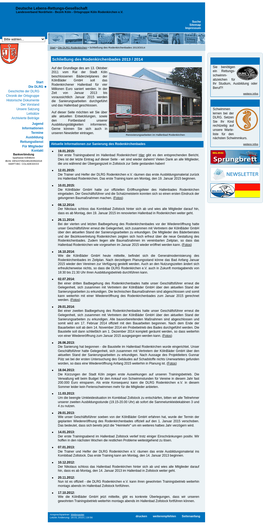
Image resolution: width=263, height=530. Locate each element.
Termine (37, 133)
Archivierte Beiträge (25, 118)
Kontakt (37, 150)
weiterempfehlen (164, 516)
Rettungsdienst (31, 142)
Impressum (193, 28)
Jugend (37, 124)
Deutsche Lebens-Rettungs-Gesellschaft (51, 8)
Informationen (32, 128)
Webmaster (77, 514)
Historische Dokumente (22, 100)
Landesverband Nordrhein (34, 12)
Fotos (118, 198)
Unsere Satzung (27, 109)
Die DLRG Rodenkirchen (72, 47)
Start (39, 82)
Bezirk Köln (63, 12)
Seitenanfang (191, 516)
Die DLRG (35, 87)
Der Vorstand (30, 104)
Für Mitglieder (32, 146)
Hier (142, 155)
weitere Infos (250, 93)
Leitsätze (33, 113)
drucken (141, 516)
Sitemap (195, 24)
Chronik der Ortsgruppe (22, 96)
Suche (196, 21)
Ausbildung (34, 137)
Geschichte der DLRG (23, 91)
